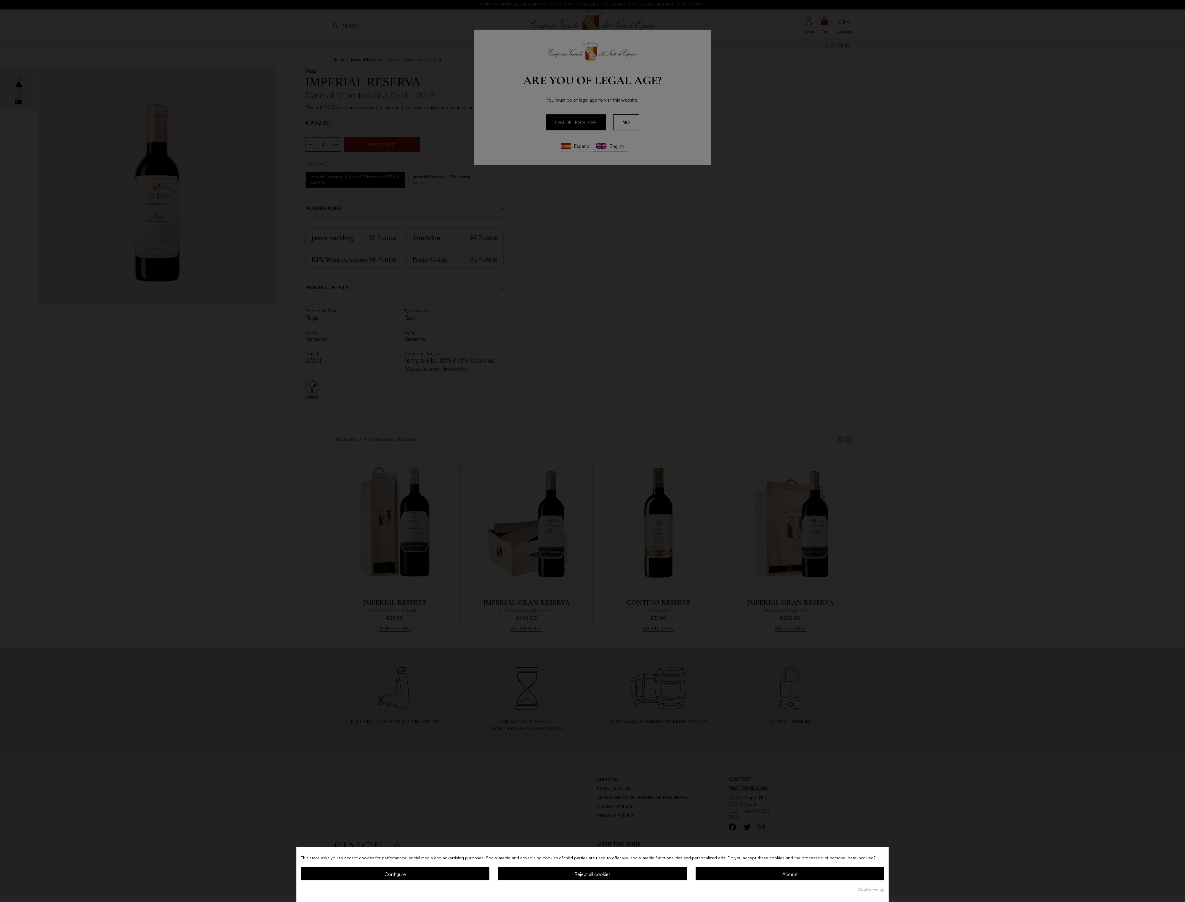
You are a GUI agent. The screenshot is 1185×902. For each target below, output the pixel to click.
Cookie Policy (871, 889)
